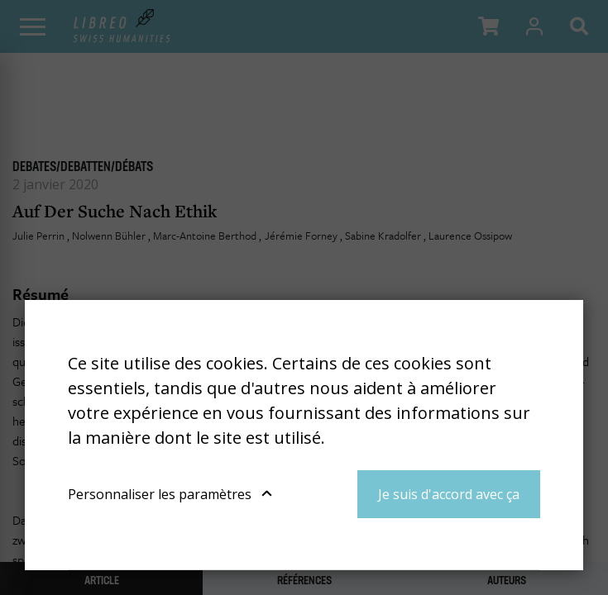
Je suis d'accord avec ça (448, 494)
